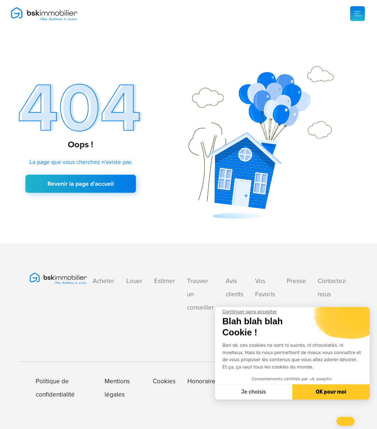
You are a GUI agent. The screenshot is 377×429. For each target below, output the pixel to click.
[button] (346, 421)
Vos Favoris (265, 287)
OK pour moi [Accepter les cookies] (331, 392)
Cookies (164, 381)
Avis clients (234, 287)
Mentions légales (117, 388)
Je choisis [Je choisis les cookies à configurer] (253, 392)
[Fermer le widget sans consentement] (250, 311)
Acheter (103, 281)
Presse (296, 281)
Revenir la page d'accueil (80, 183)
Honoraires (202, 381)
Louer (134, 281)
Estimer (164, 281)
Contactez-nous (332, 287)
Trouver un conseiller (200, 294)
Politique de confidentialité (55, 388)
